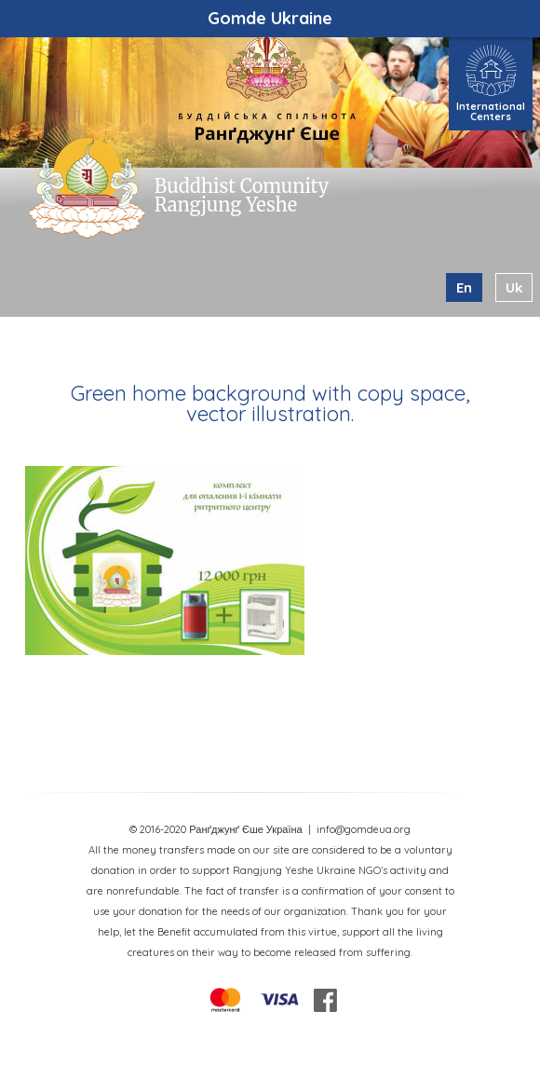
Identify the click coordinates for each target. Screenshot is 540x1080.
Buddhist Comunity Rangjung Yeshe (242, 195)
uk (514, 287)
